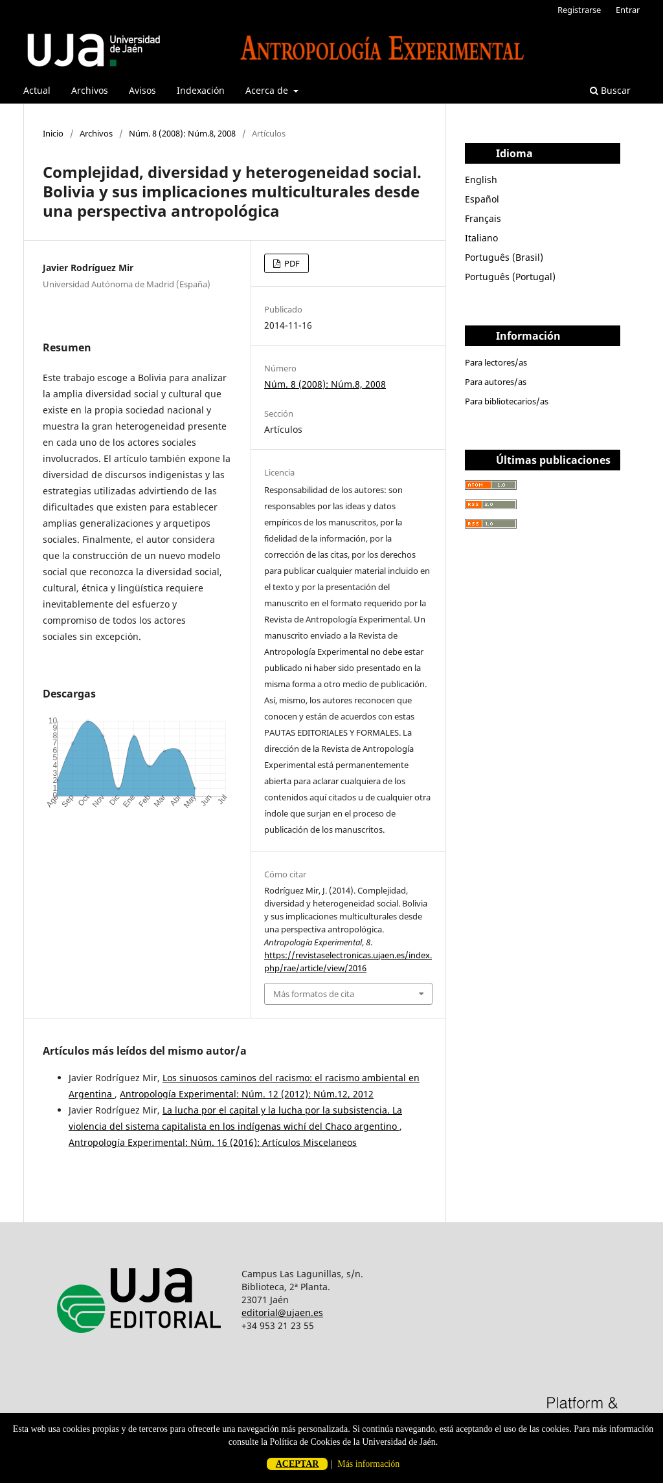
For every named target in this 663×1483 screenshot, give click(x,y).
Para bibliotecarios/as (506, 401)
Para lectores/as (496, 362)
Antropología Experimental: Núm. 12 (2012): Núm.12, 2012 (247, 1094)
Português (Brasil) (504, 257)
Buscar (610, 90)
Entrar (628, 10)
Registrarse (579, 10)
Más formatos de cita (313, 994)
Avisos (142, 90)
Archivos (89, 90)
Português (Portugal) (510, 276)
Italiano (481, 238)
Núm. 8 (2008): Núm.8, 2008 (182, 133)
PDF (291, 263)
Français (483, 218)
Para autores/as (495, 382)
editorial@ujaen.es (282, 1312)
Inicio (53, 133)
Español (482, 199)
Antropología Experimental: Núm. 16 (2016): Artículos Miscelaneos (213, 1142)
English (481, 179)
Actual (37, 90)
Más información (368, 1464)
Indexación (201, 90)
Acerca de (268, 90)
